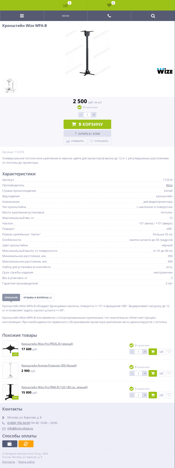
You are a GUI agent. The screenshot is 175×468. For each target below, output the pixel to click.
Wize (169, 185)
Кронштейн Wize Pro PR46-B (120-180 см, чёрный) (54, 387)
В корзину (87, 124)
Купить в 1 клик (87, 133)
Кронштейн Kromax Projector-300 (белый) (49, 365)
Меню (65, 15)
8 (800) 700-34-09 (18, 423)
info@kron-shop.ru (20, 428)
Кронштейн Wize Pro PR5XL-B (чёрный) (47, 344)
